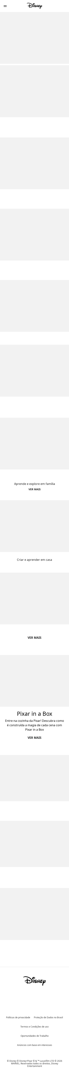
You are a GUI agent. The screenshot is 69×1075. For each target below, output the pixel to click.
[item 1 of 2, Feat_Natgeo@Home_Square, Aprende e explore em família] (34, 443)
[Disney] (34, 6)
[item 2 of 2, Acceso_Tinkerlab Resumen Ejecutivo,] (34, 844)
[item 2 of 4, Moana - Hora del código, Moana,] (34, 235)
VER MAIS (34, 638)
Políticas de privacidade (18, 1017)
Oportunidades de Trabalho (35, 1035)
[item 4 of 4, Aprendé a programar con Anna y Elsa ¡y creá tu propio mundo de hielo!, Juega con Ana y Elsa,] (34, 370)
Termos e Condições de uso (34, 1026)
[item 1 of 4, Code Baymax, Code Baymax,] (34, 163)
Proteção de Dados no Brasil (48, 1017)
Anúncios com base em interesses (34, 1045)
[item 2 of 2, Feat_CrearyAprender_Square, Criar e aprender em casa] (34, 526)
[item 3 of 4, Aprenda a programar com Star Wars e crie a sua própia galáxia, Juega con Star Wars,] (34, 306)
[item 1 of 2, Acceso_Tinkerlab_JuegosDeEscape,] (34, 778)
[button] (5, 6)
